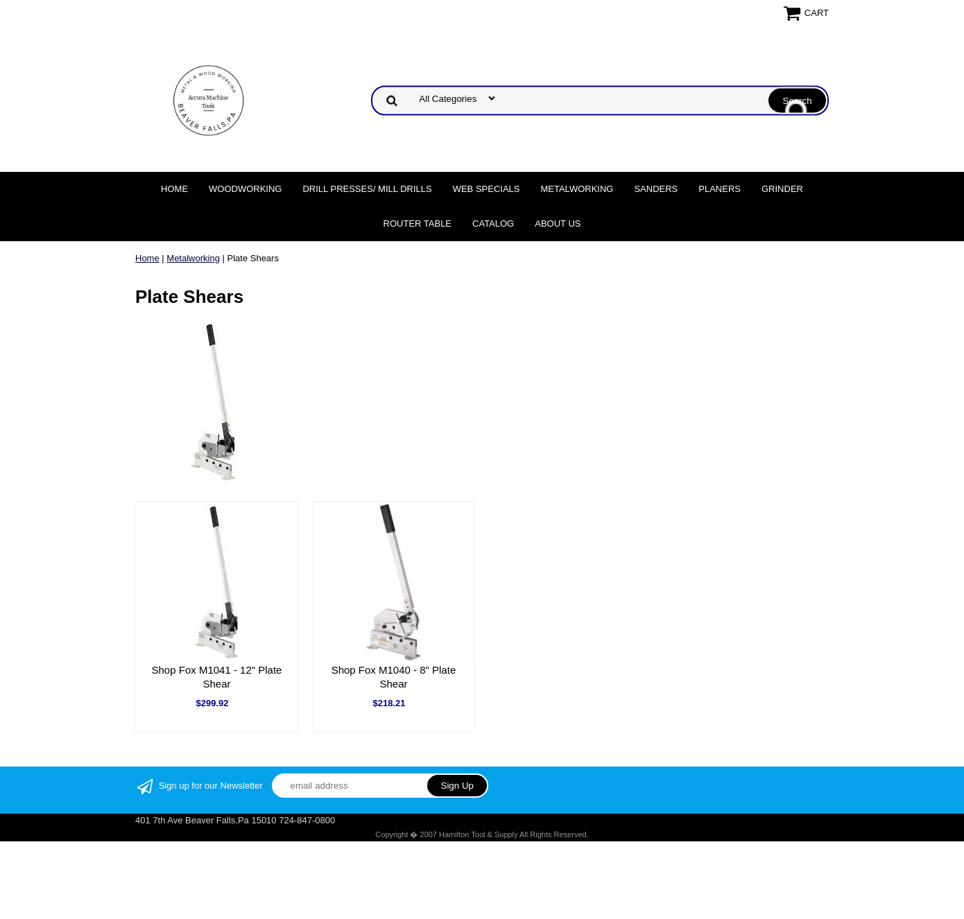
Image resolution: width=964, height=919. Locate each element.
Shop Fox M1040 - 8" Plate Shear (394, 677)
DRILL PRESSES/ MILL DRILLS (366, 189)
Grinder (782, 189)
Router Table (417, 223)
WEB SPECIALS (486, 189)
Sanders (656, 189)
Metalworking (576, 189)
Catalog (493, 223)
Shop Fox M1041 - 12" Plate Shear (217, 677)
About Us (557, 223)
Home (174, 189)
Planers (719, 189)
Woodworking (245, 189)
